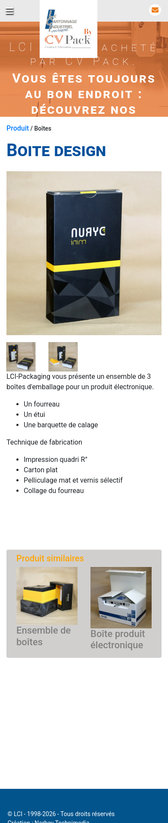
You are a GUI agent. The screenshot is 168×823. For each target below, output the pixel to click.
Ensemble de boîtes (43, 636)
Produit (17, 128)
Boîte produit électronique (117, 639)
